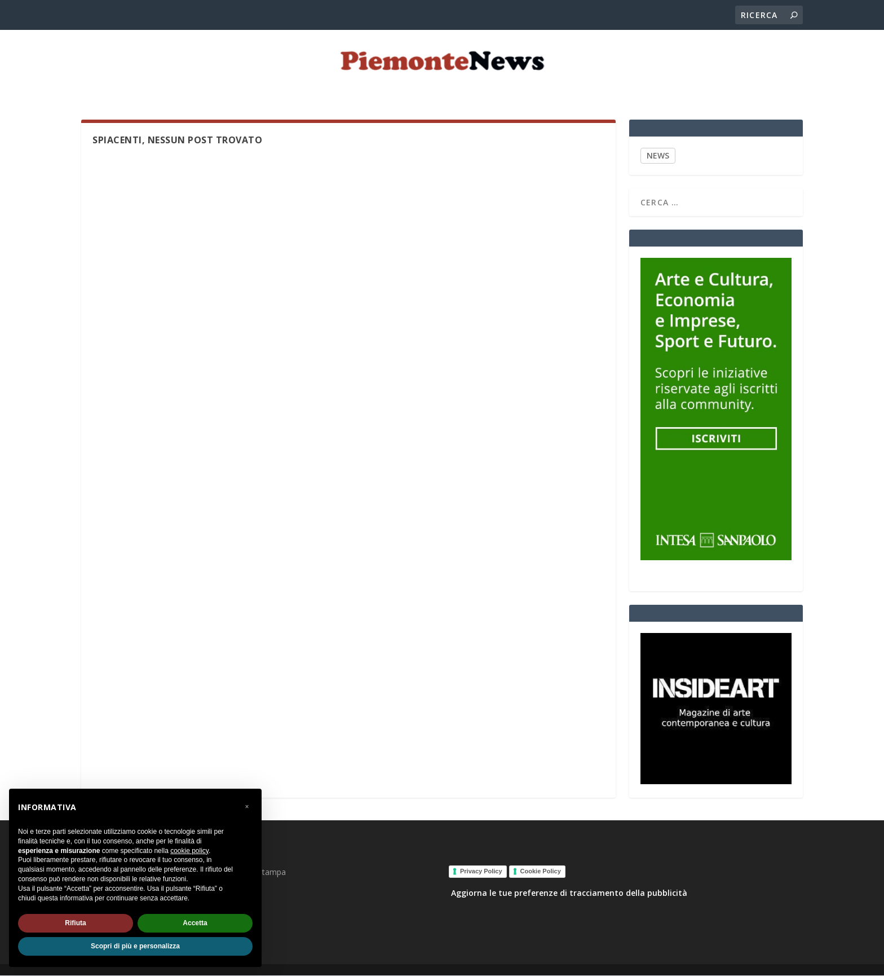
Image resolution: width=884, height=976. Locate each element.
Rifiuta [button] (75, 923)
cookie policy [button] (189, 851)
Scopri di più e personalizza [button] (135, 946)
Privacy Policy (481, 871)
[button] (247, 807)
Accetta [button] (195, 923)
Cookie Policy (540, 871)
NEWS (658, 156)
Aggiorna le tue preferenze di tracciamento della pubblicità (569, 893)
